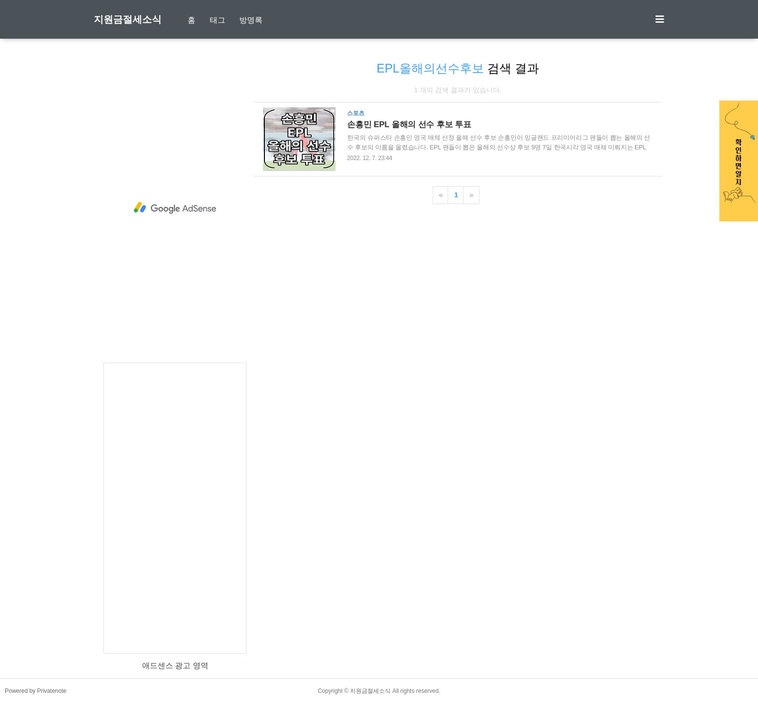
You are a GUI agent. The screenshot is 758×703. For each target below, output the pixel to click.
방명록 (250, 20)
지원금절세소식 (127, 19)
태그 (217, 20)
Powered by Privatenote (35, 691)
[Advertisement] (175, 208)
